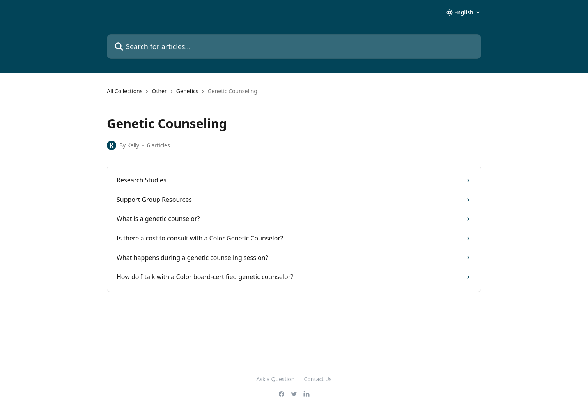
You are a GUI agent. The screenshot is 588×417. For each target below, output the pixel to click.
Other (159, 91)
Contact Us (318, 379)
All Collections (124, 91)
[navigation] (294, 94)
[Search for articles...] (294, 46)
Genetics (187, 91)
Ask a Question (275, 379)
